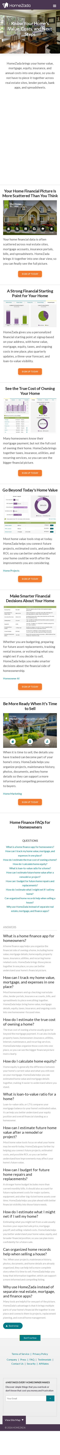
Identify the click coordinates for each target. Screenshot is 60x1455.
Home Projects (11, 570)
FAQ (31, 1359)
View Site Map (12, 1419)
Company (12, 1359)
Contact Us (17, 1363)
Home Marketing (12, 793)
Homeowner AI (11, 678)
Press (23, 1359)
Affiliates (44, 1363)
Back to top (13, 1326)
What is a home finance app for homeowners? (30, 846)
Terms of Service (20, 1353)
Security (31, 1363)
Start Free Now (30, 1338)
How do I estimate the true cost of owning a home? (30, 859)
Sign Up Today (30, 274)
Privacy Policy (40, 1353)
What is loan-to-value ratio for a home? (30, 868)
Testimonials (44, 1359)
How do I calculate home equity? (30, 863)
